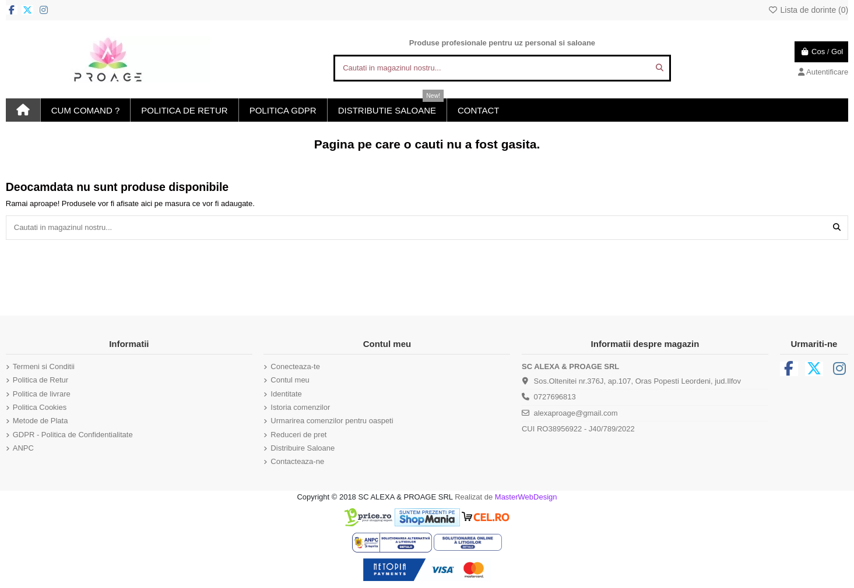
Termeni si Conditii (44, 366)
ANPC (23, 448)
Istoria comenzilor (300, 407)
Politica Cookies (40, 407)
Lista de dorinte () (808, 10)
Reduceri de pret (298, 434)
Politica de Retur (40, 380)
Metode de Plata (40, 420)
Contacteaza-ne (297, 461)
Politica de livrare (42, 393)
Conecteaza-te (295, 366)
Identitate (286, 393)
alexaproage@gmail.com (575, 413)
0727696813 (554, 396)
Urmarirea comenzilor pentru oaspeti (331, 420)
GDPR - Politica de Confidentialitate (73, 434)
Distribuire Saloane (302, 448)
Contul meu (289, 380)
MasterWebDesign (526, 497)
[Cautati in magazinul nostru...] (659, 68)
